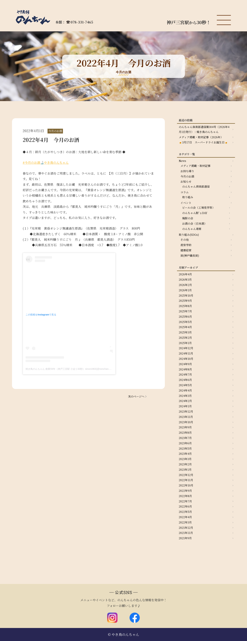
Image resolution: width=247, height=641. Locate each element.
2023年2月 (185, 464)
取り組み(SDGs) (189, 235)
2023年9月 (185, 427)
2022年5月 (185, 512)
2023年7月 (185, 438)
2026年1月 (185, 290)
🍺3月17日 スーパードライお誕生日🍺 (203, 142)
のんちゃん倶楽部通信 (196, 186)
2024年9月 (185, 364)
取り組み (187, 197)
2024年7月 (185, 374)
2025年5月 (185, 322)
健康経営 (185, 250)
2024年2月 (185, 401)
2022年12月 (186, 475)
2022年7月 (185, 501)
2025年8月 (185, 306)
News (182, 161)
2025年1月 (185, 343)
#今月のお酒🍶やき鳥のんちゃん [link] (46, 162)
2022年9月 (185, 491)
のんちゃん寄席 (191, 229)
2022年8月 (185, 496)
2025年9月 (185, 301)
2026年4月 (185, 274)
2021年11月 (186, 533)
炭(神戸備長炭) (189, 256)
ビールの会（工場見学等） (198, 208)
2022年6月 (185, 506)
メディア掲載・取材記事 (195, 166)
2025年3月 (185, 332)
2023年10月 (186, 422)
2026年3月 (185, 280)
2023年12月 (186, 411)
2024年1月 (185, 406)
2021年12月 (186, 528)
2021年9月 (185, 538)
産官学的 (185, 245)
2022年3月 (185, 522)
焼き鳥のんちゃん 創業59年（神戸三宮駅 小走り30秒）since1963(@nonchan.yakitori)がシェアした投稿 (81, 369)
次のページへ (136, 396)
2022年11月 (186, 480)
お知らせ (185, 182)
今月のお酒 (187, 176)
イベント (185, 203)
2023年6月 (185, 443)
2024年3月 (185, 396)
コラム (184, 192)
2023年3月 (185, 459)
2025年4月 (185, 327)
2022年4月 (185, 517)
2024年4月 (185, 390)
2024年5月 (185, 385)
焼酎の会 (187, 218)
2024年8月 (185, 369)
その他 (184, 240)
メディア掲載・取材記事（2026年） (201, 137)
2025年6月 (185, 317)
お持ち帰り (187, 171)
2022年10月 (186, 485)
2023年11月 (186, 417)
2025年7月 (185, 311)
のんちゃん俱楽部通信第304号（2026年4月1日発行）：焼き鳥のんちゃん (204, 129)
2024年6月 (185, 380)
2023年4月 (185, 454)
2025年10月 (186, 295)
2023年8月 (185, 433)
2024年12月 (186, 348)
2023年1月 (185, 470)
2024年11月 (186, 353)
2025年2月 (185, 338)
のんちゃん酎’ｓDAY (194, 213)
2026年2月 (185, 285)
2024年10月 (186, 359)
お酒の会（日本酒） (194, 223)
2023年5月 (185, 448)
